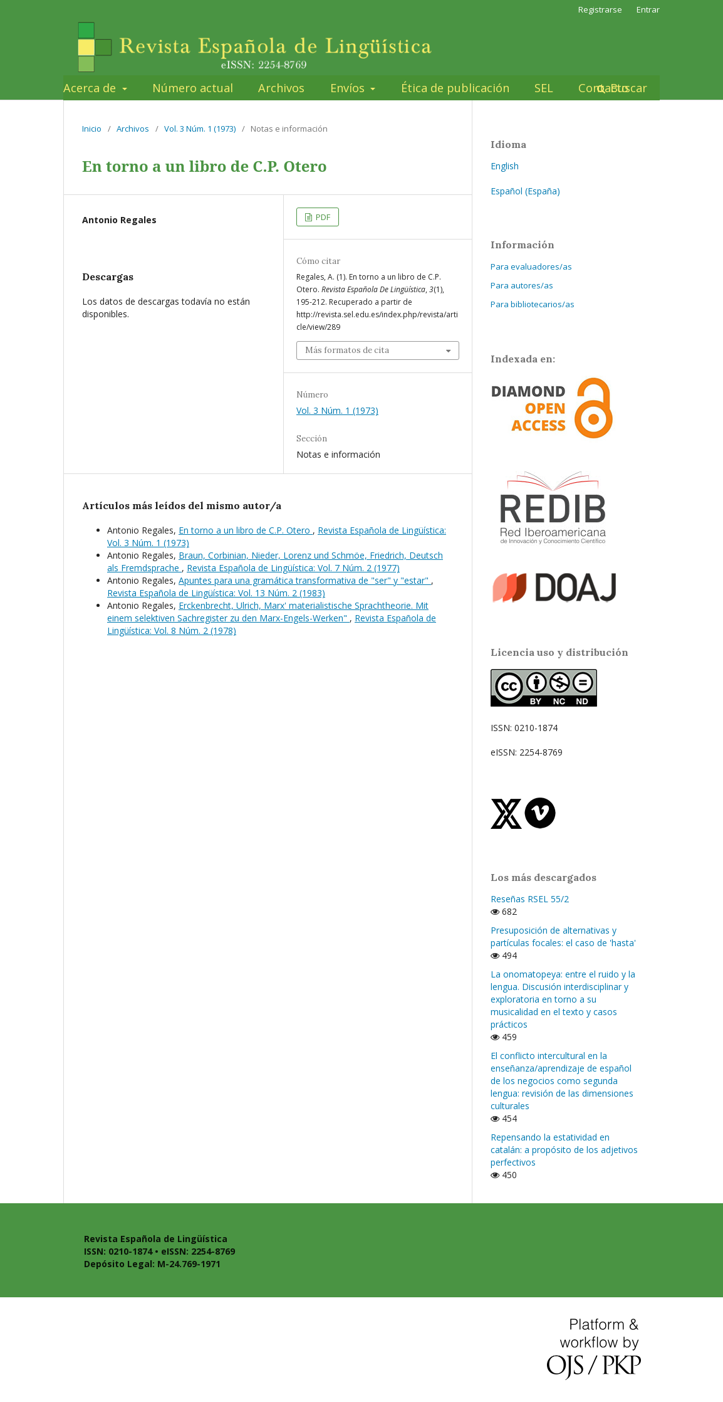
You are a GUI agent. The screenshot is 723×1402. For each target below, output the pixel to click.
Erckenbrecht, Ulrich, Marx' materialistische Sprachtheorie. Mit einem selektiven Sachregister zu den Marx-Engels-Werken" (268, 611)
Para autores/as (522, 285)
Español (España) (525, 191)
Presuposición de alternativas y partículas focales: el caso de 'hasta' (563, 936)
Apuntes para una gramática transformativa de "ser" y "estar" (305, 580)
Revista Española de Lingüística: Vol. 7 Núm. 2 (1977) (293, 568)
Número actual (192, 87)
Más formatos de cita (347, 350)
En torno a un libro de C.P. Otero (246, 530)
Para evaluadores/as (531, 266)
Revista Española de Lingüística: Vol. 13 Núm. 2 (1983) (216, 593)
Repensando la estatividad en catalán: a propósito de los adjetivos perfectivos (564, 1149)
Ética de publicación (455, 87)
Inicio (91, 128)
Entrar (648, 9)
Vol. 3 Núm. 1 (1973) (200, 128)
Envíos (349, 87)
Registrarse (600, 9)
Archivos (281, 87)
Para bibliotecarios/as (533, 304)
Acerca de (91, 87)
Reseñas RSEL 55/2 (530, 899)
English (505, 166)
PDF (322, 217)
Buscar (627, 87)
